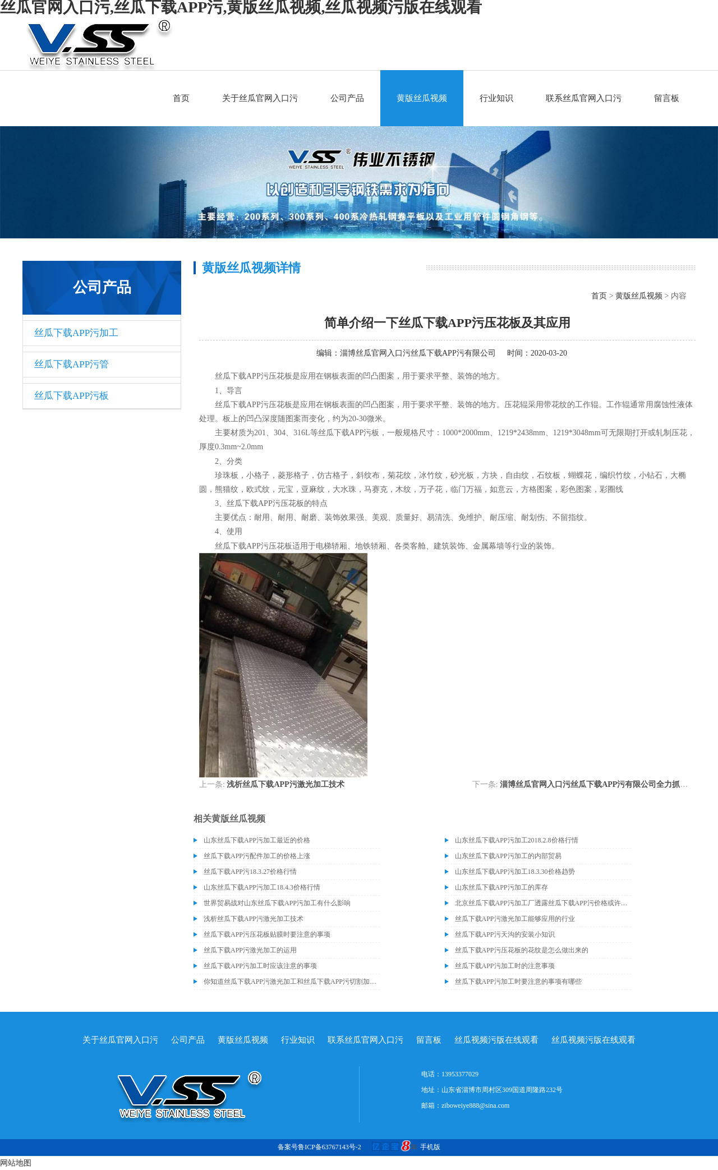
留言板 (666, 98)
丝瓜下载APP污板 (71, 395)
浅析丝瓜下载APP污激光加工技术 (285, 784)
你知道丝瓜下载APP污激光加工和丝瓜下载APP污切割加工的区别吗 (292, 981)
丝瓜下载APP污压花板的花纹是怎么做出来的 (521, 950)
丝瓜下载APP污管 (71, 364)
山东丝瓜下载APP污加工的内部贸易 (508, 856)
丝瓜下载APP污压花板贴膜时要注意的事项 (267, 934)
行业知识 (496, 98)
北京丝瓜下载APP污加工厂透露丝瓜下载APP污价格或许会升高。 (543, 903)
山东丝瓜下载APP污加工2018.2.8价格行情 (516, 840)
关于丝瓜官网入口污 (260, 98)
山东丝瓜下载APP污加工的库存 (501, 887)
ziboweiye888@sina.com (475, 1105)
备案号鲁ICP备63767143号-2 (319, 1147)
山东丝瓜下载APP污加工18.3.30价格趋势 (515, 872)
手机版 (430, 1147)
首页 (181, 98)
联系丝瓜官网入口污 (584, 98)
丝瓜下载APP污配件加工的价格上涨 (257, 856)
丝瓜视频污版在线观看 (496, 1039)
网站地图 (15, 1163)
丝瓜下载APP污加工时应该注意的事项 (260, 966)
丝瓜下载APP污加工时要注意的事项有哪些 (518, 981)
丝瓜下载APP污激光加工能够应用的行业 (515, 919)
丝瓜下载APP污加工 (76, 333)
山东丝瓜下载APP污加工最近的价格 (257, 840)
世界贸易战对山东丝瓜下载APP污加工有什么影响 (277, 903)
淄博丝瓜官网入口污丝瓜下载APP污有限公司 (418, 353)
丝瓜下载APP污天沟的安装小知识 (505, 934)
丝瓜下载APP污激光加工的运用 (250, 950)
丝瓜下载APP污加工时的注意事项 (505, 966)
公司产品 (347, 98)
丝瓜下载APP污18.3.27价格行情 (250, 872)
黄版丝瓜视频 (422, 98)
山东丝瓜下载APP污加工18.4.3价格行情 (262, 887)
